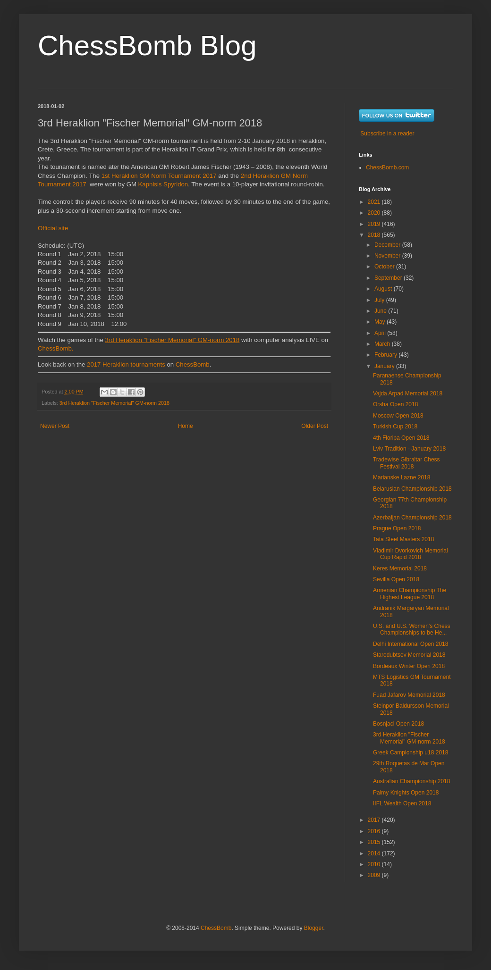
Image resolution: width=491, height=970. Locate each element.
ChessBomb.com (387, 167)
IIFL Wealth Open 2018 (402, 803)
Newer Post (54, 426)
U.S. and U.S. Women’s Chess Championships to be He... (411, 629)
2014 (375, 853)
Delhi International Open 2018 (410, 644)
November (388, 255)
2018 (375, 235)
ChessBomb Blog (147, 45)
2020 (375, 212)
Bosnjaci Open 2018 (398, 723)
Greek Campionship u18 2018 (410, 752)
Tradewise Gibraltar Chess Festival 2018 (406, 462)
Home (185, 426)
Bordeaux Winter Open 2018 (409, 666)
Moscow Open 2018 (398, 415)
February (386, 354)
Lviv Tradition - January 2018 (409, 448)
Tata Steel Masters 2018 (403, 539)
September (389, 278)
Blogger (313, 928)
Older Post (314, 426)
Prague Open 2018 (397, 528)
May (380, 321)
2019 (375, 224)
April (380, 333)
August (384, 288)
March (383, 344)
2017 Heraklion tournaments (125, 364)
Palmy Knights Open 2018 (406, 792)
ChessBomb (193, 364)
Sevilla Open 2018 (396, 579)
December (388, 245)
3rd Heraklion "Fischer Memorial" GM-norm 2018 (114, 403)
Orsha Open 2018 (395, 404)
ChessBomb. (56, 348)
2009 (375, 875)
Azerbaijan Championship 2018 (412, 517)
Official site (53, 228)
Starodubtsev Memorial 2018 (409, 655)
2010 (375, 864)
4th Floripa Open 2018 (401, 438)
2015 (375, 842)
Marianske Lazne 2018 (401, 477)
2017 (375, 820)
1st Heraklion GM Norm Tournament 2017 (159, 175)
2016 (375, 831)
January (385, 366)
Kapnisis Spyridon (163, 184)
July (380, 300)
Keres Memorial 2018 (400, 568)
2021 (375, 202)
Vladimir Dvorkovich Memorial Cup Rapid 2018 (410, 553)
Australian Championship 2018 (411, 781)
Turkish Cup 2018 (395, 426)
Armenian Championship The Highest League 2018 (409, 593)
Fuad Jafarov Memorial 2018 (409, 695)
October (385, 266)
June (381, 311)
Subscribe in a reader (387, 133)
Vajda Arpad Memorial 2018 (407, 393)
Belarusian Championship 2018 (412, 488)
